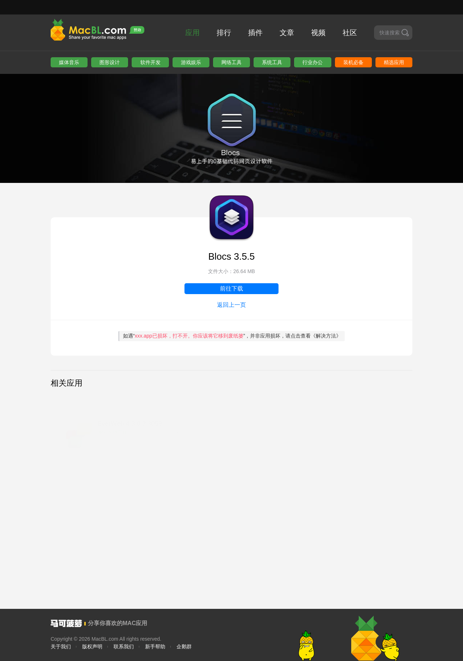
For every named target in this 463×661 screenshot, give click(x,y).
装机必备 (353, 62)
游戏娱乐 (191, 62)
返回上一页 (231, 305)
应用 (192, 33)
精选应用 (394, 62)
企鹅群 (184, 646)
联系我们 (124, 646)
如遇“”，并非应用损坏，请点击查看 (232, 336)
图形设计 (109, 62)
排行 (224, 33)
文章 (287, 33)
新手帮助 (155, 646)
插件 (255, 33)
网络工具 (231, 62)
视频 (318, 33)
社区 (350, 33)
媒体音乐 (69, 62)
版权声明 (92, 646)
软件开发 (150, 62)
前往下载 (231, 288)
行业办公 (312, 62)
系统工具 (272, 62)
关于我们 (61, 646)
